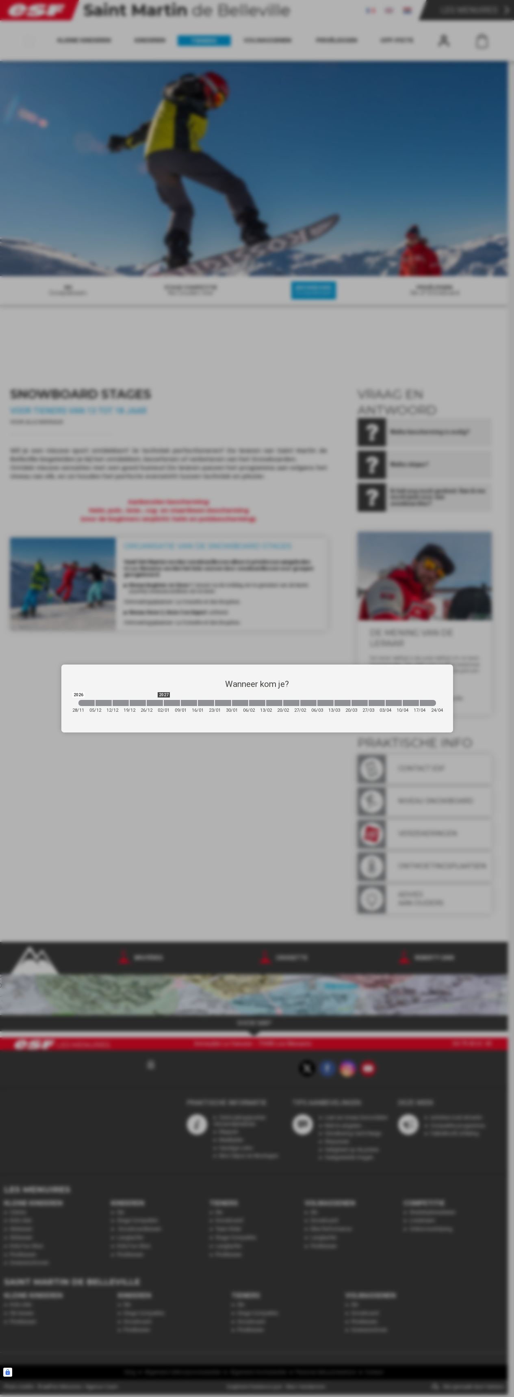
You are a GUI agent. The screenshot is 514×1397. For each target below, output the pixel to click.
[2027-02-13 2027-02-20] (274, 703)
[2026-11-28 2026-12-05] (86, 703)
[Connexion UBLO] (7, 1372)
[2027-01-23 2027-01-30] (223, 703)
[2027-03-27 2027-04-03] (377, 703)
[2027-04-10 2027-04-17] (411, 703)
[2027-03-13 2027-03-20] (342, 703)
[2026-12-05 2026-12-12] (103, 703)
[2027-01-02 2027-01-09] (172, 703)
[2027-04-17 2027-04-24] (428, 703)
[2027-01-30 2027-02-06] (240, 703)
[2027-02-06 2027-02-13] (257, 703)
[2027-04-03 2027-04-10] (394, 703)
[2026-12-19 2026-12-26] (138, 703)
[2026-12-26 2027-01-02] (155, 703)
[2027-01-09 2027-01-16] (189, 703)
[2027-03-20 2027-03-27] (359, 703)
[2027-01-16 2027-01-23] (206, 703)
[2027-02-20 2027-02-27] (291, 703)
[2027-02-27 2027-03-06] (308, 703)
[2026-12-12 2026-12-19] (121, 703)
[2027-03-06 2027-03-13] (325, 703)
